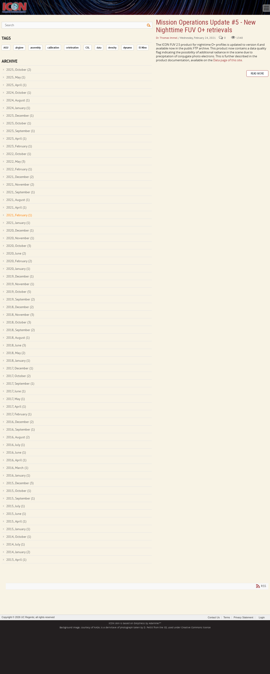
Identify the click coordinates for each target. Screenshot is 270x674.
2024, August (18, 100)
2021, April (16, 207)
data (99, 47)
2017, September (20, 383)
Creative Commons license (196, 627)
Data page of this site (227, 60)
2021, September (20, 192)
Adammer (154, 623)
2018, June (16, 345)
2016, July (15, 445)
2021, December (20, 177)
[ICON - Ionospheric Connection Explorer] (14, 7)
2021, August (18, 200)
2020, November (20, 238)
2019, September (20, 299)
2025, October (18, 70)
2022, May (15, 161)
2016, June (16, 452)
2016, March (17, 468)
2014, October (18, 537)
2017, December (19, 368)
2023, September (20, 131)
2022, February (19, 169)
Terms (226, 617)
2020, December (20, 230)
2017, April (16, 406)
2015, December (20, 483)
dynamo (127, 47)
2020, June (16, 253)
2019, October (18, 292)
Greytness (139, 623)
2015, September (20, 498)
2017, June (15, 391)
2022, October (18, 154)
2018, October (18, 322)
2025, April (16, 85)
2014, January (18, 552)
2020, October (18, 246)
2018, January (18, 360)
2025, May (15, 77)
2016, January (18, 475)
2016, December (20, 422)
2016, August (18, 437)
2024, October (18, 92)
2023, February (19, 146)
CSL (88, 47)
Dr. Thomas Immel (167, 37)
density (112, 47)
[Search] (77, 25)
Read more (257, 73)
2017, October (18, 376)
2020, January (18, 269)
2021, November (20, 184)
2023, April (16, 138)
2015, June (16, 514)
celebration (72, 47)
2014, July (15, 544)
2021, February (19, 215)
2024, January (18, 108)
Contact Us (214, 617)
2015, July (15, 506)
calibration (53, 47)
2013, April (16, 560)
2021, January (18, 223)
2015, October (18, 491)
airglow (19, 47)
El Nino (143, 47)
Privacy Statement (243, 617)
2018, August (18, 337)
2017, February (19, 414)
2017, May (15, 399)
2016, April (16, 460)
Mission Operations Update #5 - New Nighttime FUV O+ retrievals (206, 26)
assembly (35, 47)
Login (262, 617)
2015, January (18, 529)
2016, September (20, 429)
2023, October (18, 123)
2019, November (20, 284)
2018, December (20, 307)
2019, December (20, 276)
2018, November (20, 315)
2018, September (20, 330)
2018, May (15, 353)
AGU (5, 47)
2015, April (16, 521)
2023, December (20, 115)
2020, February (19, 261)
